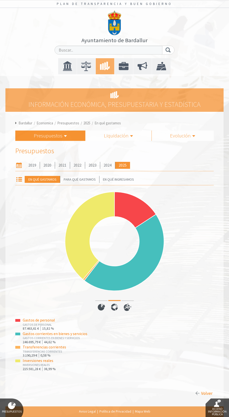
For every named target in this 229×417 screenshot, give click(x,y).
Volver (206, 393)
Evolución (182, 135)
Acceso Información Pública (217, 408)
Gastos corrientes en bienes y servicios (55, 333)
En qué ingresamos (118, 179)
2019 (32, 165)
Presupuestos (68, 123)
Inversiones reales (38, 360)
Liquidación (118, 135)
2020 (47, 165)
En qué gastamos (108, 123)
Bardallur (25, 123)
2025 (86, 123)
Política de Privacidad (115, 411)
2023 (92, 165)
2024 (108, 165)
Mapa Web (142, 411)
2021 (62, 165)
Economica (45, 123)
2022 (77, 165)
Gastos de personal (39, 320)
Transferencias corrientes (44, 347)
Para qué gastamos (80, 179)
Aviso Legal (87, 411)
